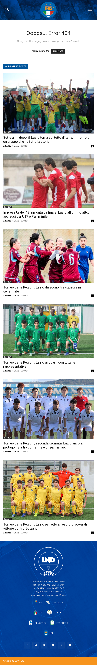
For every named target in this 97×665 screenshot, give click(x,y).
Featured (7, 519)
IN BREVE (7, 132)
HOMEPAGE (58, 51)
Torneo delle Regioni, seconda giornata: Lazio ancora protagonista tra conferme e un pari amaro (43, 445)
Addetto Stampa (11, 146)
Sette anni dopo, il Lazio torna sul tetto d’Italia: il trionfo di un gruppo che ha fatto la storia (46, 140)
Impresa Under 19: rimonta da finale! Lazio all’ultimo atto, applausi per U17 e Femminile (46, 214)
